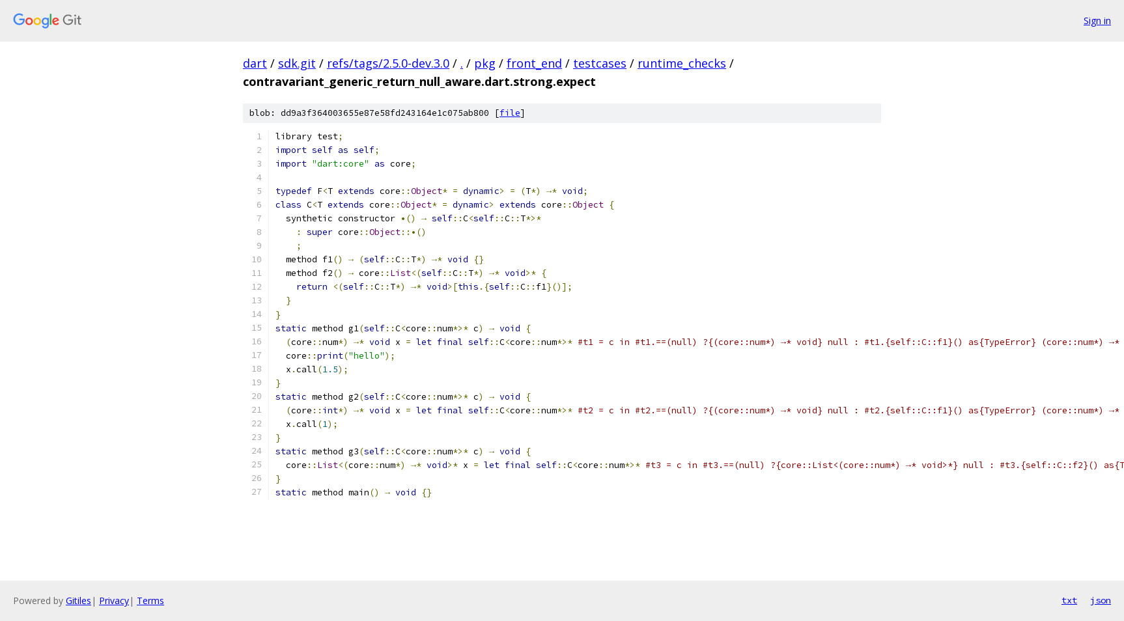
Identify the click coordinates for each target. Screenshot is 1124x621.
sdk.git (297, 63)
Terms (150, 600)
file (509, 112)
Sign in (1097, 20)
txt (1069, 600)
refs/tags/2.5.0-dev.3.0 (388, 63)
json (1100, 600)
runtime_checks (682, 63)
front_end (534, 63)
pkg (485, 63)
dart (255, 63)
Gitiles (78, 600)
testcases (599, 63)
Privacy (114, 600)
